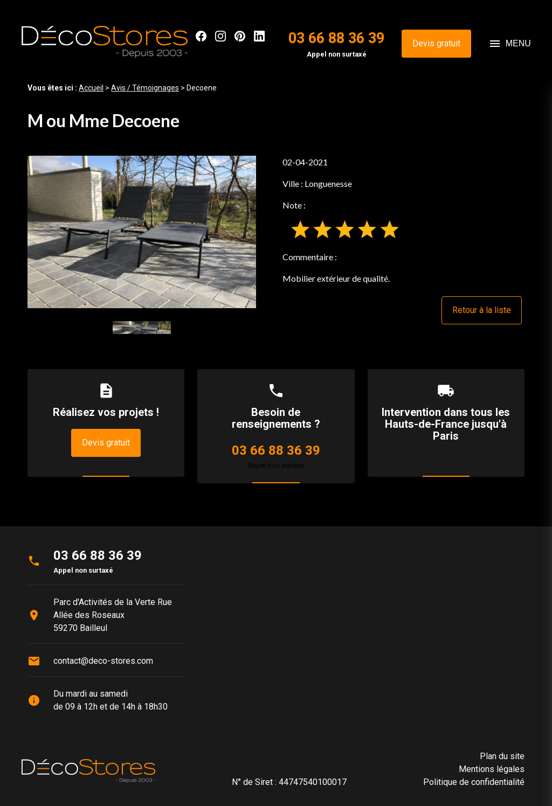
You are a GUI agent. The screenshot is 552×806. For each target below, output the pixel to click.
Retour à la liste (481, 310)
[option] (141, 232)
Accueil (91, 88)
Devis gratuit (436, 43)
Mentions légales (492, 769)
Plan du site (502, 756)
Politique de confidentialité (474, 782)
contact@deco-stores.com (103, 661)
